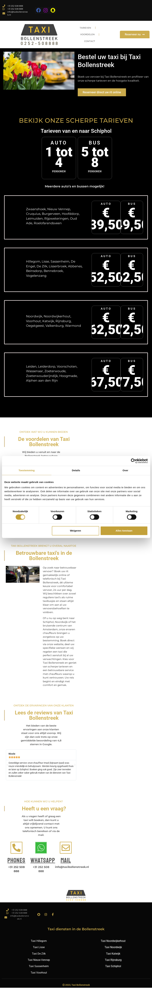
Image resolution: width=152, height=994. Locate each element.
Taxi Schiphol (113, 972)
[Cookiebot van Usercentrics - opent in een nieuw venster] (133, 460)
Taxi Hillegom (39, 947)
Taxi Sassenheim (39, 972)
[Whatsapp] (41, 854)
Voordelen (89, 40)
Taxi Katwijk (113, 959)
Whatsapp (42, 866)
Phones (16, 866)
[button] (7, 771)
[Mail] (66, 854)
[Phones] (16, 854)
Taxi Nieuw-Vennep (39, 966)
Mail (66, 866)
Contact (91, 47)
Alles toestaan (124, 530)
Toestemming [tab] (27, 470)
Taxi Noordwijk (113, 953)
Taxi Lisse (39, 953)
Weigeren (75, 530)
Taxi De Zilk (39, 959)
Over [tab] (125, 470)
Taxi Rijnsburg (113, 966)
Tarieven (87, 32)
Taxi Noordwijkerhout (113, 947)
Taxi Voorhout (39, 978)
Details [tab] (76, 470)
